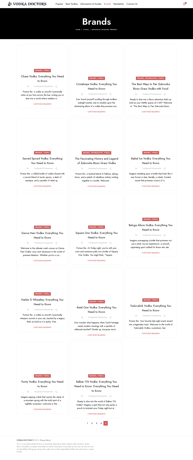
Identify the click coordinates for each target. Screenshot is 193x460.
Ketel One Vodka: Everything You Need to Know (96, 313)
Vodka (86, 29)
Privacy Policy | (45, 444)
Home (78, 29)
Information (151, 47)
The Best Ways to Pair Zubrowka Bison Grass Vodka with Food (150, 57)
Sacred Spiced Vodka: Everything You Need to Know (42, 129)
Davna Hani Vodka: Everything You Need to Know (42, 208)
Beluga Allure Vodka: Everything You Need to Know (150, 231)
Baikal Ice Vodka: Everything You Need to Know (150, 160)
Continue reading (42, 104)
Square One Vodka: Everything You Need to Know (97, 239)
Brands (38, 70)
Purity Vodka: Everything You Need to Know (42, 388)
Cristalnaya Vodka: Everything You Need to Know (96, 86)
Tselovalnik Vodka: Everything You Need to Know (150, 312)
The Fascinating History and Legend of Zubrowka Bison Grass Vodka (96, 163)
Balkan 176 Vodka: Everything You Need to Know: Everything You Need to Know (96, 390)
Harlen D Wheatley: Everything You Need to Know (42, 283)
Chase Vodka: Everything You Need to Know (42, 78)
